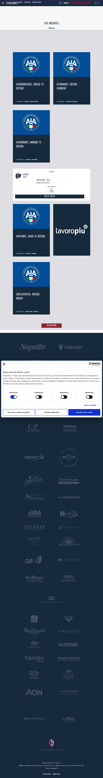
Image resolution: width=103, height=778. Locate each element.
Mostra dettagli (90, 405)
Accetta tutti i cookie (84, 412)
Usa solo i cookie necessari (19, 412)
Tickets (77, 3)
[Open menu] (3, 3)
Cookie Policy (56, 774)
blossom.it (54, 768)
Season (27, 2)
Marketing (36, 2)
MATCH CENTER (49, 196)
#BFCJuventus (29, 311)
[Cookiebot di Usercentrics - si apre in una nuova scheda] (90, 364)
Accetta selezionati (51, 412)
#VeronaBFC (34, 159)
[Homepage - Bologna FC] (12, 3)
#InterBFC (33, 253)
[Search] (96, 3)
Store (87, 3)
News (20, 2)
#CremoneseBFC (34, 101)
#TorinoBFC (69, 101)
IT (98, 3)
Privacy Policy (47, 774)
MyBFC (66, 3)
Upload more (51, 325)
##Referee (27, 101)
